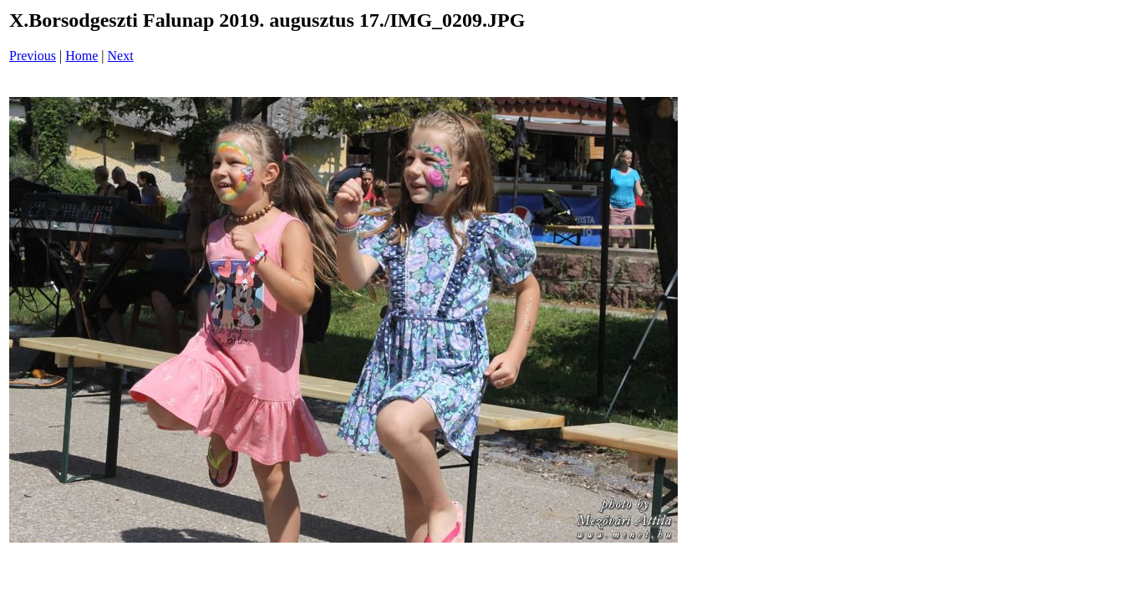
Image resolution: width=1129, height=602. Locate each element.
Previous (32, 55)
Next (121, 55)
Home (81, 55)
